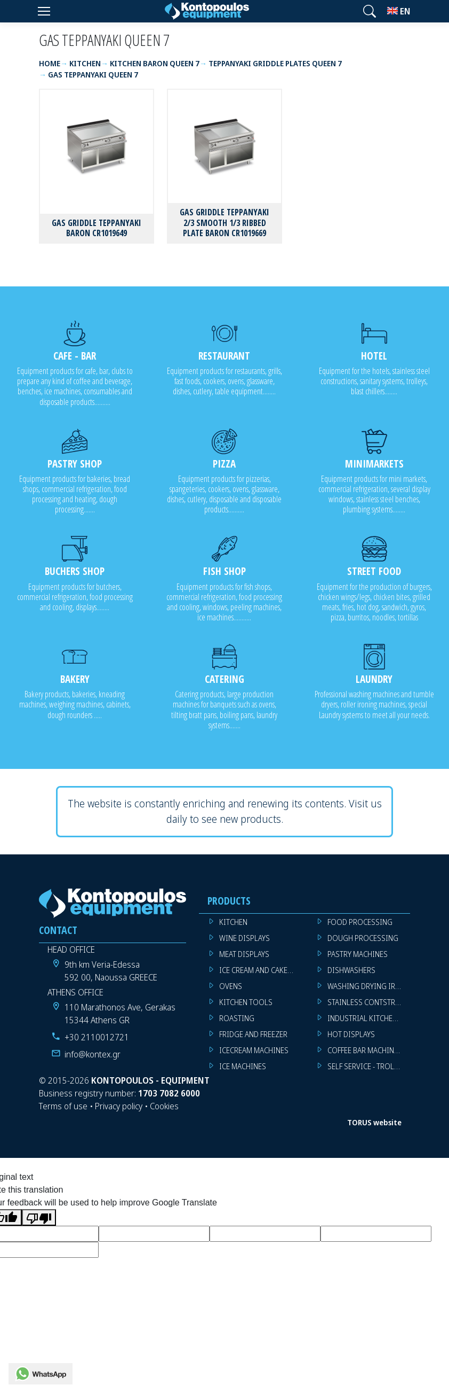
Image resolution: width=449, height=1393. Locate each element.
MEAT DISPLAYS (244, 954)
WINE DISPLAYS (244, 938)
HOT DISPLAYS (351, 1034)
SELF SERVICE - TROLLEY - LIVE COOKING (368, 1066)
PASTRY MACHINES (357, 954)
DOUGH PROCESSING (362, 938)
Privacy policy (118, 1106)
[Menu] (44, 11)
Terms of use (63, 1106)
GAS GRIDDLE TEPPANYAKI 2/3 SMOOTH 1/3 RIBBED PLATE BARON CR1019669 (224, 222)
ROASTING (236, 1018)
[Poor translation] (39, 1217)
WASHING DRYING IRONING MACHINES (368, 986)
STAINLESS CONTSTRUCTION (368, 1002)
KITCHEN (233, 922)
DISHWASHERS (351, 970)
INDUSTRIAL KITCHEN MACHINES (368, 1018)
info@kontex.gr (93, 1054)
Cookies (164, 1106)
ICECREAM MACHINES (253, 1050)
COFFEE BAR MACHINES (364, 1050)
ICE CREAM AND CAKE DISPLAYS (260, 970)
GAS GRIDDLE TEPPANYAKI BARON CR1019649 (96, 228)
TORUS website (374, 1122)
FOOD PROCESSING (359, 922)
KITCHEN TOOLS (245, 1002)
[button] (369, 11)
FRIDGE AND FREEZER (253, 1034)
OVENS (230, 986)
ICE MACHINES (242, 1066)
